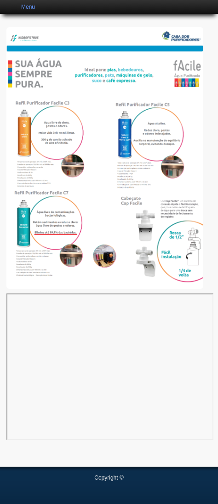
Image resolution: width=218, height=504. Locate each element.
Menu (28, 7)
